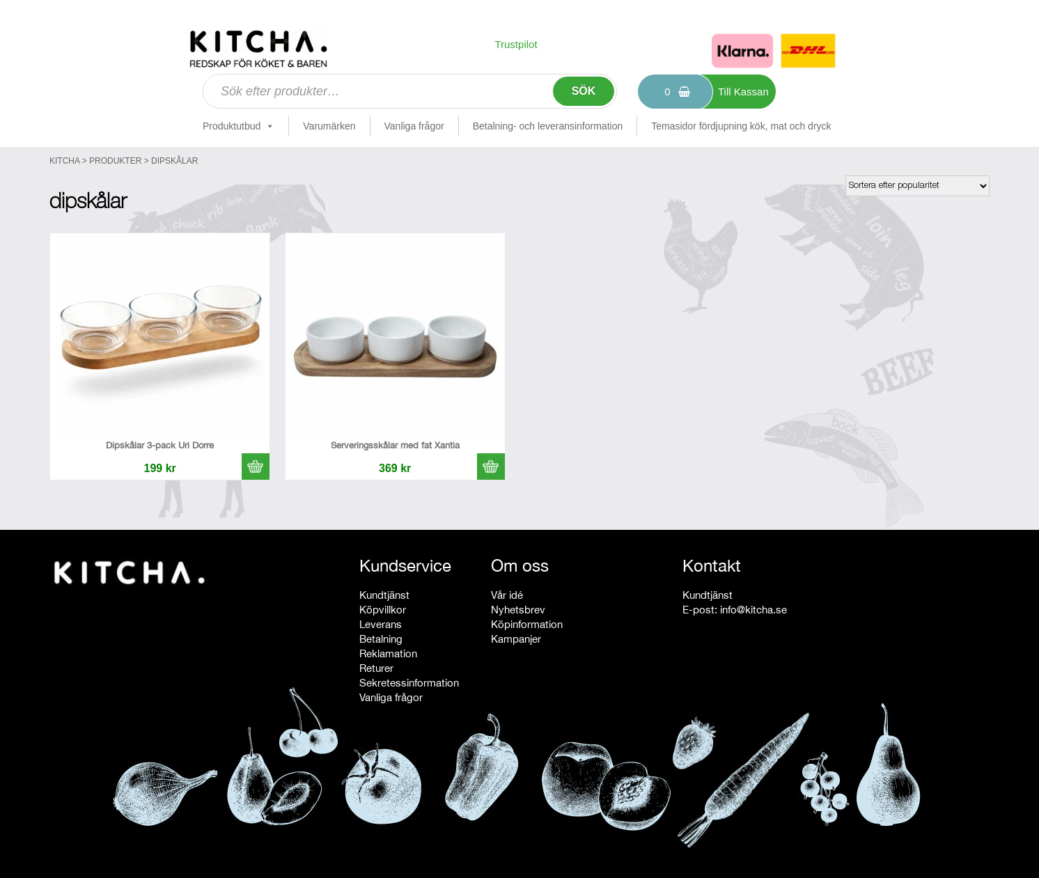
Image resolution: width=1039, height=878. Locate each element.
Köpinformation (527, 624)
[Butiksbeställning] (917, 185)
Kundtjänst (384, 595)
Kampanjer (516, 639)
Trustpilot (515, 44)
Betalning (381, 639)
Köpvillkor (382, 610)
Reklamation (388, 653)
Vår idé (507, 595)
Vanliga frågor (414, 126)
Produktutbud (238, 126)
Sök (584, 91)
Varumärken (329, 126)
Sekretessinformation (409, 683)
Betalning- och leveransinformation (548, 126)
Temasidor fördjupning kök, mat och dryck (741, 126)
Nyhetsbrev (518, 610)
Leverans (380, 624)
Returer (376, 668)
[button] (255, 466)
